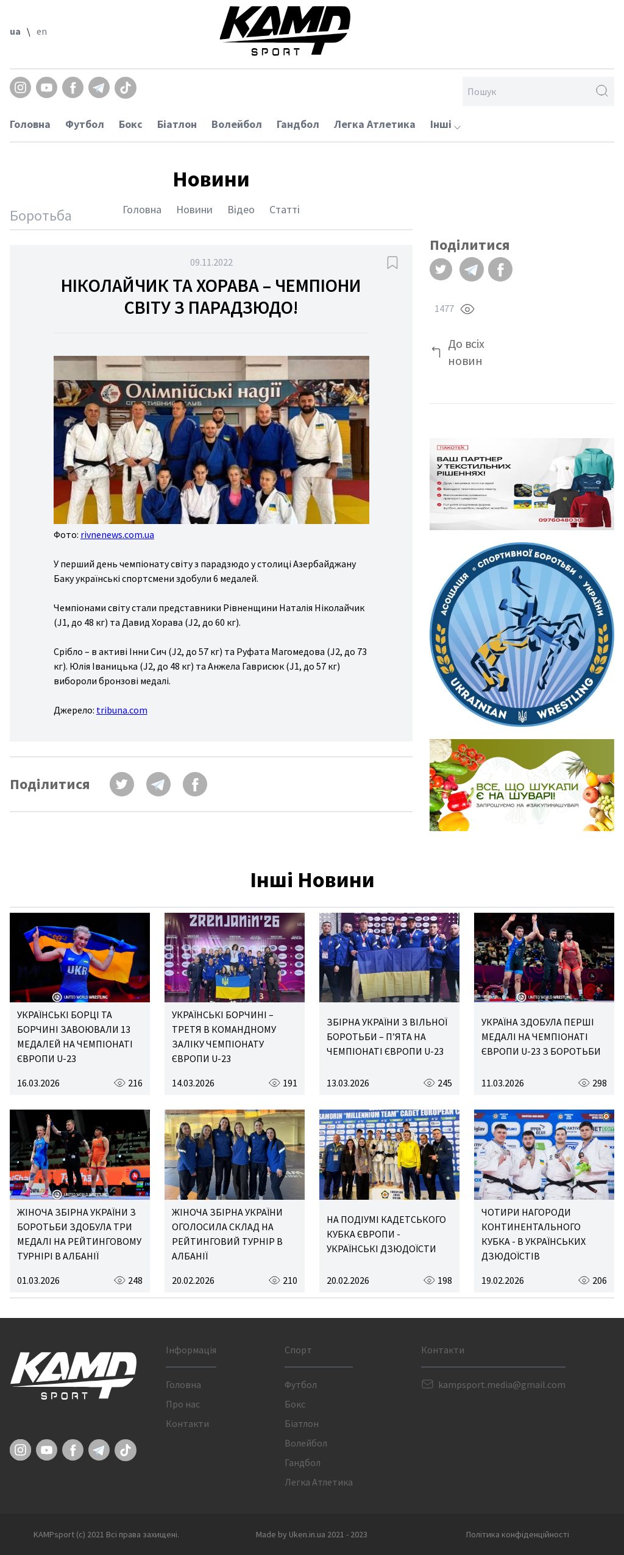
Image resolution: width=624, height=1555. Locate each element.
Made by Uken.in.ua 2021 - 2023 (311, 1534)
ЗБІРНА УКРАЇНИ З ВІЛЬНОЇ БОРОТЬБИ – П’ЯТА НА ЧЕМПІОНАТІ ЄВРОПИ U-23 (387, 1036)
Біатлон (177, 124)
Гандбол (298, 124)
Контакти (187, 1423)
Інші (445, 124)
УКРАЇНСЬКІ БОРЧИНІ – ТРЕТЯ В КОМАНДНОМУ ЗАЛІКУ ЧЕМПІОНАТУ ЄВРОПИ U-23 (224, 1036)
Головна (30, 124)
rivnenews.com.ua (117, 534)
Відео (241, 209)
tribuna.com (121, 710)
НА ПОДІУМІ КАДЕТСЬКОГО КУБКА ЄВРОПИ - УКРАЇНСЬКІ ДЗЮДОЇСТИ (386, 1234)
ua (15, 31)
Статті (284, 209)
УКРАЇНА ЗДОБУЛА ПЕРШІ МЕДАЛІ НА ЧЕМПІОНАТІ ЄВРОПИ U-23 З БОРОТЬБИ (541, 1036)
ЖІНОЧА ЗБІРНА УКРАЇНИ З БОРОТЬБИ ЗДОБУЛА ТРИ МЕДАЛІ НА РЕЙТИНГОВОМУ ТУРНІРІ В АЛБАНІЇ (79, 1234)
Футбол (84, 124)
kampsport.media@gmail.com (502, 1384)
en (42, 31)
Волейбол (236, 124)
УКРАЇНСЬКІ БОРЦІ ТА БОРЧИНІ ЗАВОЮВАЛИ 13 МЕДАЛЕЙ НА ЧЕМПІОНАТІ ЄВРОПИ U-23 (75, 1036)
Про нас (183, 1404)
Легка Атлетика (375, 124)
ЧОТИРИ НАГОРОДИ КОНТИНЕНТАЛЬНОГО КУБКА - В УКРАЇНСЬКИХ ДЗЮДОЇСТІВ (533, 1234)
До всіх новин (466, 352)
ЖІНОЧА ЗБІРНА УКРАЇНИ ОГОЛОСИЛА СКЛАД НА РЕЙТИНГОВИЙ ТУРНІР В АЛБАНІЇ (227, 1234)
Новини (194, 209)
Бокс (131, 124)
